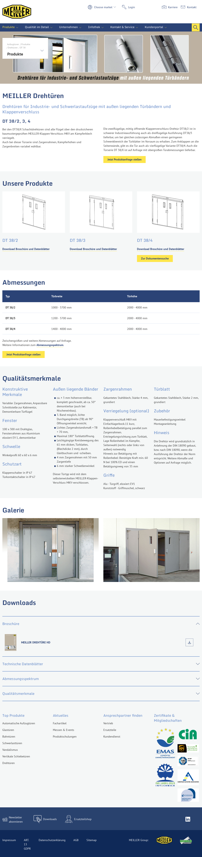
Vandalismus (10, 750)
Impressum (9, 840)
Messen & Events (63, 730)
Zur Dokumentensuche (155, 258)
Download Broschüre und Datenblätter (26, 249)
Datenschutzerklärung (52, 840)
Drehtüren (13, 47)
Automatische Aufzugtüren (18, 723)
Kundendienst (111, 736)
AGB (76, 840)
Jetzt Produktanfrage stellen (124, 159)
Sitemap (91, 840)
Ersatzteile (109, 730)
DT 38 (23, 47)
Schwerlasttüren (12, 743)
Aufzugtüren (13, 44)
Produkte (25, 44)
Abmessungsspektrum (49, 345)
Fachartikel (59, 723)
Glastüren (8, 730)
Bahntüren (8, 736)
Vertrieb (108, 723)
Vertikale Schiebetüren (16, 756)
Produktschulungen (65, 736)
